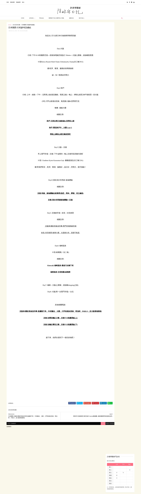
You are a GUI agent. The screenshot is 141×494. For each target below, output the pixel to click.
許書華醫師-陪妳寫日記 (104, 160)
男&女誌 (41, 18)
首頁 (21, 2)
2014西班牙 (98, 102)
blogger (72, 433)
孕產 (104, 105)
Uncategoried (114, 111)
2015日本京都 (29, 25)
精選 (107, 111)
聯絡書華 (31, 2)
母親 (114, 105)
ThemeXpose (28, 491)
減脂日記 (71, 18)
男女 (109, 108)
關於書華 (25, 2)
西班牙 (97, 108)
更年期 (103, 108)
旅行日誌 (80, 18)
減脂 (96, 111)
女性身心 (31, 18)
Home (22, 18)
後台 (36, 2)
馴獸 (101, 111)
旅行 (114, 108)
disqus (78, 433)
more (115, 147)
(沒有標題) (105, 85)
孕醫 (109, 105)
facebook (84, 433)
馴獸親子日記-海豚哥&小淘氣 (55, 18)
